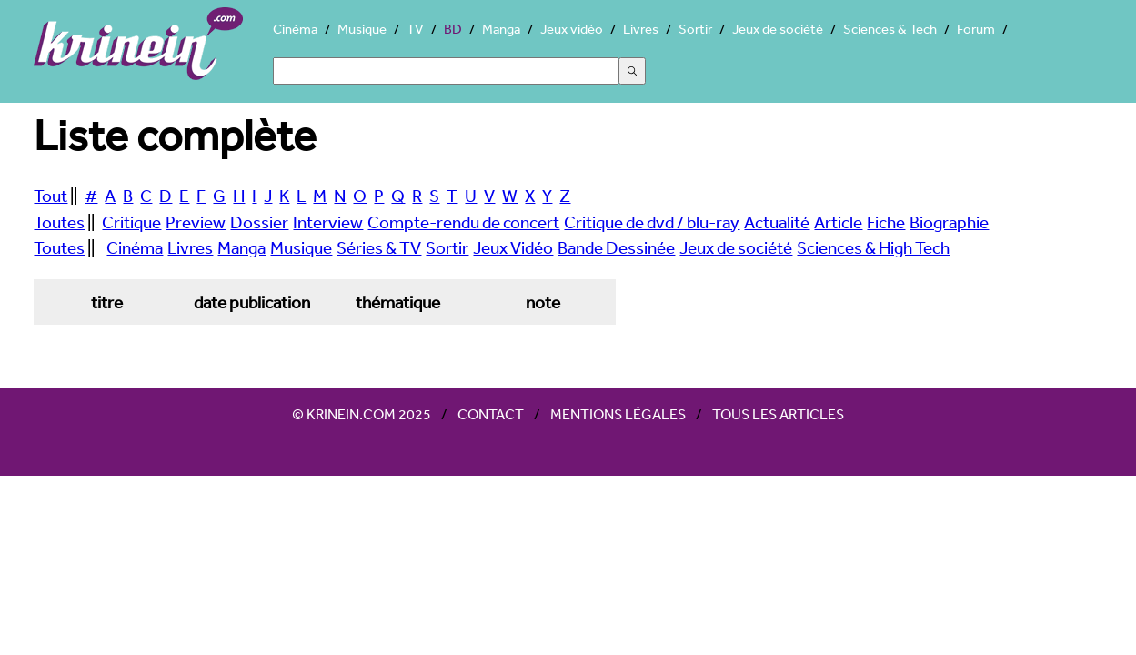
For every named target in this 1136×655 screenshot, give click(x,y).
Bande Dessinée (616, 247)
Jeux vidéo (571, 28)
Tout (50, 196)
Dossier (259, 222)
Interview (328, 222)
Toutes (59, 222)
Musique (362, 28)
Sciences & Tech (890, 28)
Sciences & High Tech (873, 247)
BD (453, 28)
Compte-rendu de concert (463, 222)
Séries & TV (379, 247)
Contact (490, 414)
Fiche (886, 222)
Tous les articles (778, 414)
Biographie (949, 222)
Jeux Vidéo (513, 247)
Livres (640, 28)
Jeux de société (777, 28)
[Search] (445, 71)
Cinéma (295, 28)
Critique (131, 222)
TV (415, 28)
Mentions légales (618, 414)
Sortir (695, 28)
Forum (976, 28)
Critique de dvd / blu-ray (651, 222)
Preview (196, 222)
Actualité (776, 222)
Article (838, 222)
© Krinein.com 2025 (361, 414)
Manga (501, 28)
